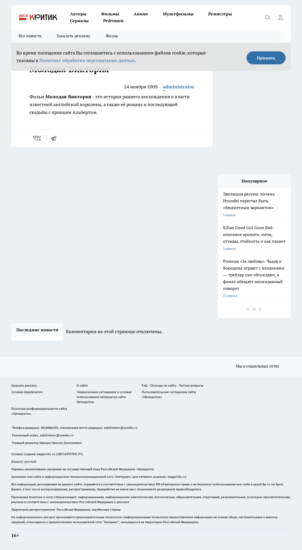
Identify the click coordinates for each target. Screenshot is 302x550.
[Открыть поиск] (267, 17)
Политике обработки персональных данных (87, 60)
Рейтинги (113, 20)
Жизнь (112, 35)
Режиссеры (220, 13)
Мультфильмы (178, 13)
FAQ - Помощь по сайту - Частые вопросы (172, 385)
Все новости (30, 35)
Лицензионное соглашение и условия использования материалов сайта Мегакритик (104, 397)
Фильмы (110, 13)
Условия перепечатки (26, 392)
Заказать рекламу (73, 35)
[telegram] (55, 138)
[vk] (37, 138)
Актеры (78, 13)
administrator (178, 87)
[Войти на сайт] (280, 17)
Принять (266, 57)
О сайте (82, 385)
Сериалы (79, 20)
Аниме (141, 13)
